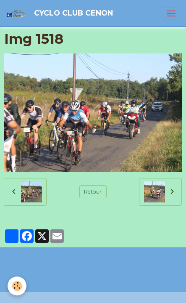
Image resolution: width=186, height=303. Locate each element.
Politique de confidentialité (93, 273)
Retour (93, 192)
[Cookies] (17, 285)
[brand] (61, 13)
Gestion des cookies (93, 284)
